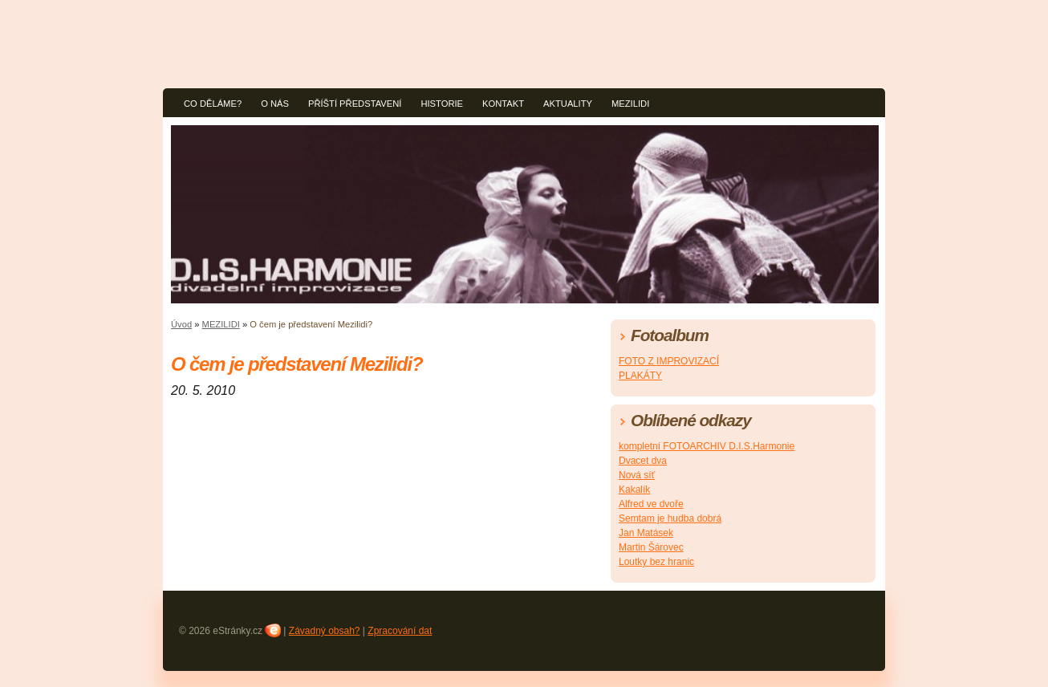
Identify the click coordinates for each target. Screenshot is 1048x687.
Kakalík (634, 489)
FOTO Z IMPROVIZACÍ (669, 361)
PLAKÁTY (640, 375)
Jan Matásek (646, 533)
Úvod (181, 324)
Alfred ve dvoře (651, 504)
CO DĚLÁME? (213, 103)
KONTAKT (503, 103)
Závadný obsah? (324, 630)
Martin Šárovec (651, 547)
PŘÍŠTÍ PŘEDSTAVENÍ (354, 103)
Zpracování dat (400, 630)
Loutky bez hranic (656, 561)
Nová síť (637, 475)
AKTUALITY (567, 103)
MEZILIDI (630, 103)
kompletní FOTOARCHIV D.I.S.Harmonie (706, 446)
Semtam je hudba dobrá (670, 518)
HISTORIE (441, 103)
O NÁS (275, 103)
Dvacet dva (643, 460)
